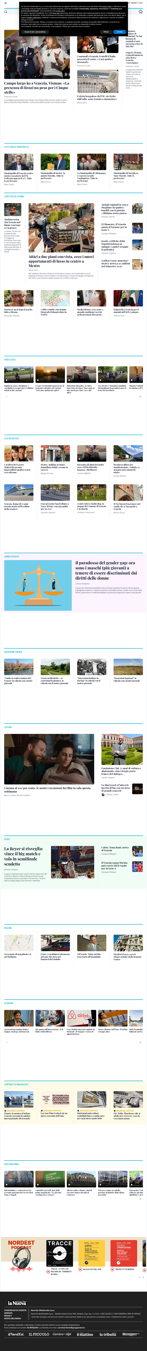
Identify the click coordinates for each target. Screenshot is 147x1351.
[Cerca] (5, 12)
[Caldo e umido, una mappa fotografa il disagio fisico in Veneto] (55, 298)
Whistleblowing (12, 1318)
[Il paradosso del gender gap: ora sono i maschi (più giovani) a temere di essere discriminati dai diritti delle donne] (38, 585)
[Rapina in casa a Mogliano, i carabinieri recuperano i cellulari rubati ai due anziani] (19, 374)
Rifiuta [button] (106, 32)
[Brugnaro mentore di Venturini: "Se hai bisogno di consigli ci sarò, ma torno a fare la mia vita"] (134, 39)
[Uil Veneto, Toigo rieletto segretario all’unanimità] (91, 943)
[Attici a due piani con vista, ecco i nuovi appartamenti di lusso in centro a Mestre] (61, 227)
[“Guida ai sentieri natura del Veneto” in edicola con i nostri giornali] (19, 667)
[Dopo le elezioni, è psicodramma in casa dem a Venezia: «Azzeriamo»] (134, 57)
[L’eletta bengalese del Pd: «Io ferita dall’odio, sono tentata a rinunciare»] (98, 81)
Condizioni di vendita (15, 1310)
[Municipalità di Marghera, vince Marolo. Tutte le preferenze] (128, 162)
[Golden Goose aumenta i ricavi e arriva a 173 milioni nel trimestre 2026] (115, 263)
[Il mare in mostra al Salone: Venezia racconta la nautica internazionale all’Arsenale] (19, 1099)
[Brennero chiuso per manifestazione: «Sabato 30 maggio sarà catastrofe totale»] (128, 453)
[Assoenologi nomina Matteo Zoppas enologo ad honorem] (19, 1018)
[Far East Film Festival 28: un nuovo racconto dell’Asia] (55, 1099)
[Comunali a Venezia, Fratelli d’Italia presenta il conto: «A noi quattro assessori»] (98, 41)
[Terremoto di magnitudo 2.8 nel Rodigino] (19, 943)
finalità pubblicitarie (34, 17)
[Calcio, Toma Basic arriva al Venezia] (115, 849)
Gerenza (8, 1313)
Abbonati (134, 3)
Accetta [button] (120, 32)
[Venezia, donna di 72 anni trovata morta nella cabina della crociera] (19, 492)
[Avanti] (140, 396)
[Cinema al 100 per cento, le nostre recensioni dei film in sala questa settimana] (49, 759)
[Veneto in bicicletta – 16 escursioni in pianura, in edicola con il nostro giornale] (55, 667)
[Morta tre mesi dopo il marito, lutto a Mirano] (19, 298)
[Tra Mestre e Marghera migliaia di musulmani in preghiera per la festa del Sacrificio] (113, 374)
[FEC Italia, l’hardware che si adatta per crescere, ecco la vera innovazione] (128, 1099)
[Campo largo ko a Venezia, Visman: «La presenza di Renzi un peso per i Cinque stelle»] (37, 54)
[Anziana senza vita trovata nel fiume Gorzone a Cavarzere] (12, 209)
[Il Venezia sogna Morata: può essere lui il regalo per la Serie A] (115, 865)
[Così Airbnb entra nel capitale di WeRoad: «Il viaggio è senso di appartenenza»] (81, 1018)
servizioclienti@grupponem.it (71, 1327)
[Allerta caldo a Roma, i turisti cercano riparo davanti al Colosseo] (81, 1179)
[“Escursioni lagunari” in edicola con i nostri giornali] (128, 667)
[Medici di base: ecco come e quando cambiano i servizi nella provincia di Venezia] (91, 298)
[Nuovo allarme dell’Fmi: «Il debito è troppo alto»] (113, 1018)
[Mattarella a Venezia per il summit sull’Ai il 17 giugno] (128, 298)
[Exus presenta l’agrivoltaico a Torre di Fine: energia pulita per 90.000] (55, 492)
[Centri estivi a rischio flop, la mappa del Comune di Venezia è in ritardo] (91, 492)
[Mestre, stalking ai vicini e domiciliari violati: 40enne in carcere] (55, 453)
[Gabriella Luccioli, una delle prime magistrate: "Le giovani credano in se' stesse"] (50, 1179)
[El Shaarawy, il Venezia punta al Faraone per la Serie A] (115, 227)
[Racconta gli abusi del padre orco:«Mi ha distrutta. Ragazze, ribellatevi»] (91, 453)
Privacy (8, 1316)
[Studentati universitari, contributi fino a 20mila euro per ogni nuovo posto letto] (91, 1099)
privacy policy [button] (107, 6)
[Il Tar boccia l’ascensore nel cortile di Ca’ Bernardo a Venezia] (128, 492)
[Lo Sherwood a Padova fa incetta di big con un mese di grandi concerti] (115, 788)
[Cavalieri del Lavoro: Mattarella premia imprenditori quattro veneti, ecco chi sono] (19, 453)
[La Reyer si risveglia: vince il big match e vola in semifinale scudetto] (72, 862)
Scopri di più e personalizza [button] (35, 32)
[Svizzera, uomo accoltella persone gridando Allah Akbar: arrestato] (113, 1179)
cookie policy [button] (60, 11)
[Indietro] (7, 396)
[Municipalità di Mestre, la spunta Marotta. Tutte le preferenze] (55, 162)
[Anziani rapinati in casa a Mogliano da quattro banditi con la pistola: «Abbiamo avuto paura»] (115, 208)
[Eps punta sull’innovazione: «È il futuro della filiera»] (50, 1018)
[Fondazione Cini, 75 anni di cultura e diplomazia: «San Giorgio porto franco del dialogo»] (122, 749)
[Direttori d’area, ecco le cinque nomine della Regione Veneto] (128, 943)
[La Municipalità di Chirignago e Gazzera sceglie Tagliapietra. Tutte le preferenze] (91, 162)
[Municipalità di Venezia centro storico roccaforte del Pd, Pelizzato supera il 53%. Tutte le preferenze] (19, 162)
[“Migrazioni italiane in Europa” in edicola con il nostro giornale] (91, 667)
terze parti (56, 13)
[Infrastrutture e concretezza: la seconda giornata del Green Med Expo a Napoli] (19, 1179)
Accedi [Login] (140, 3)
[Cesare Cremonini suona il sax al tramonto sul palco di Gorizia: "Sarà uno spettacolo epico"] (50, 374)
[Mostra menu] (5, 3)
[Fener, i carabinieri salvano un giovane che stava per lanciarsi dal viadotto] (55, 943)
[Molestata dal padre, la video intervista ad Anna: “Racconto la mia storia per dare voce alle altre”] (81, 374)
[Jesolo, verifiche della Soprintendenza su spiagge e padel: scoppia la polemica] (115, 245)
